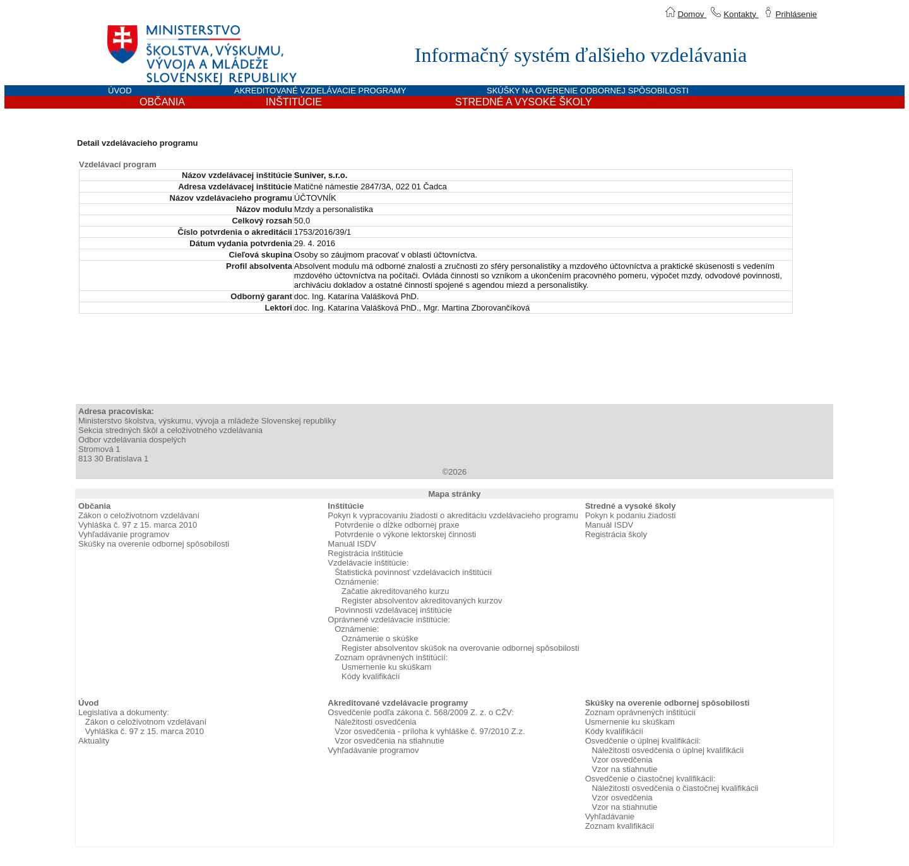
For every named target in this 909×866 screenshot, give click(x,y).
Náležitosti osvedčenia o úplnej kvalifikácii (667, 750)
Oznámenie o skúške (380, 638)
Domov (691, 14)
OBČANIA (162, 102)
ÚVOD (120, 90)
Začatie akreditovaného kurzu (395, 591)
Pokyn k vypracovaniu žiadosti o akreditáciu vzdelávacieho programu (453, 515)
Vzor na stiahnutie (624, 769)
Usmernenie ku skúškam (386, 667)
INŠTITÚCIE (294, 102)
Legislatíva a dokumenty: (123, 712)
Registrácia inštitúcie (365, 553)
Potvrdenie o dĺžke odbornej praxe (397, 525)
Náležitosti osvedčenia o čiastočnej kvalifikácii (674, 788)
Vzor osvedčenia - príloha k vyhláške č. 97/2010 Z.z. (430, 731)
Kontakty (740, 14)
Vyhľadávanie (609, 816)
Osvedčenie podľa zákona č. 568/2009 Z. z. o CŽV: (421, 712)
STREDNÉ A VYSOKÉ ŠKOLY (523, 102)
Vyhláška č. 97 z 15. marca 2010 (137, 525)
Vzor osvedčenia (621, 759)
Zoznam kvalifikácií (620, 826)
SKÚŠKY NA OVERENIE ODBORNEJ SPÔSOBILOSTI (588, 90)
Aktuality (93, 740)
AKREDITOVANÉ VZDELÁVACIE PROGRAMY (320, 90)
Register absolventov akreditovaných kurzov (422, 600)
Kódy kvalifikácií (371, 676)
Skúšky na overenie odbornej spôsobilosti (153, 544)
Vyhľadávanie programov (123, 534)
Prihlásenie (796, 14)
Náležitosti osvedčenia (375, 722)
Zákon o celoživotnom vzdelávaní (138, 515)
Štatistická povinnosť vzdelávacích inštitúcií (413, 572)
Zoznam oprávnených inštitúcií (640, 712)
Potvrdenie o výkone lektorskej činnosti (405, 534)
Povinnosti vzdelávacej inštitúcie (393, 610)
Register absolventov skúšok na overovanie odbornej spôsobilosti (460, 648)
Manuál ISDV (352, 544)
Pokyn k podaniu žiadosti (630, 515)
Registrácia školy (616, 534)
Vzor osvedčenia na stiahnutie (389, 740)
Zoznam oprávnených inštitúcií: (391, 657)
